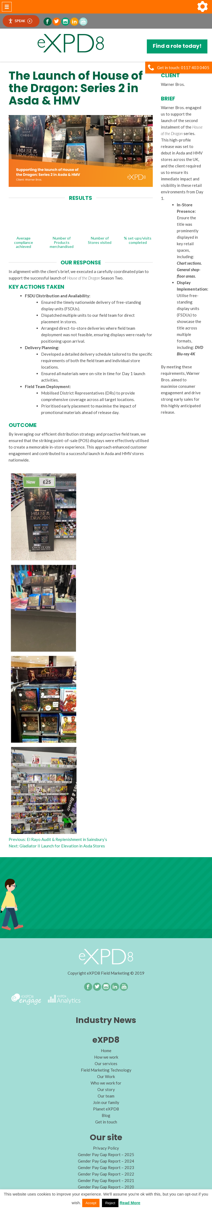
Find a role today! (177, 46)
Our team (106, 1095)
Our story (106, 1089)
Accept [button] (90, 1203)
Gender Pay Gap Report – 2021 (106, 1180)
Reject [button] (110, 1203)
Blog (106, 1115)
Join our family (106, 1102)
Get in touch (106, 1121)
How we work (106, 1057)
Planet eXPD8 (106, 1108)
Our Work (106, 1076)
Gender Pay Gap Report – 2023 (106, 1167)
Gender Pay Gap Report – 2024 (106, 1161)
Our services (106, 1063)
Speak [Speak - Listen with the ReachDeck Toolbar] (20, 20)
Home (106, 1050)
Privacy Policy (106, 1148)
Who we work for (106, 1082)
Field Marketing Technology (106, 1070)
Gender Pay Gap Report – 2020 (106, 1186)
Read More (130, 1202)
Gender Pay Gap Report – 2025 (106, 1154)
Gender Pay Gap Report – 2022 (106, 1173)
